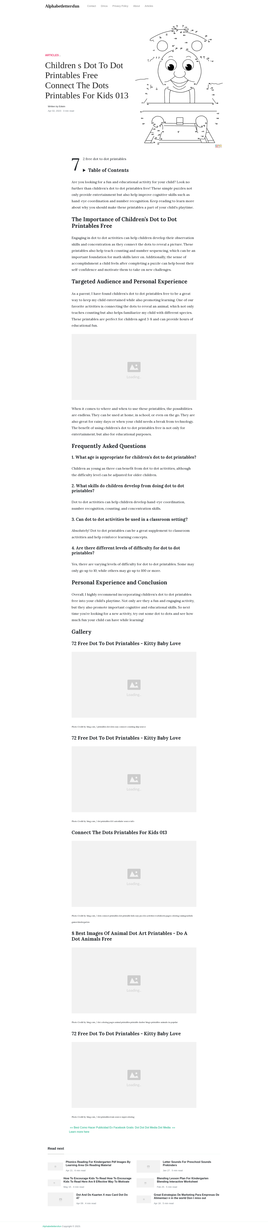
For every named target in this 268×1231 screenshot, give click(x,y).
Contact (91, 6)
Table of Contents (108, 170)
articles (149, 6)
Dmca (104, 6)
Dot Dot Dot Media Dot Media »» (155, 1127)
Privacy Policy (120, 6)
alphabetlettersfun (52, 1226)
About (136, 6)
